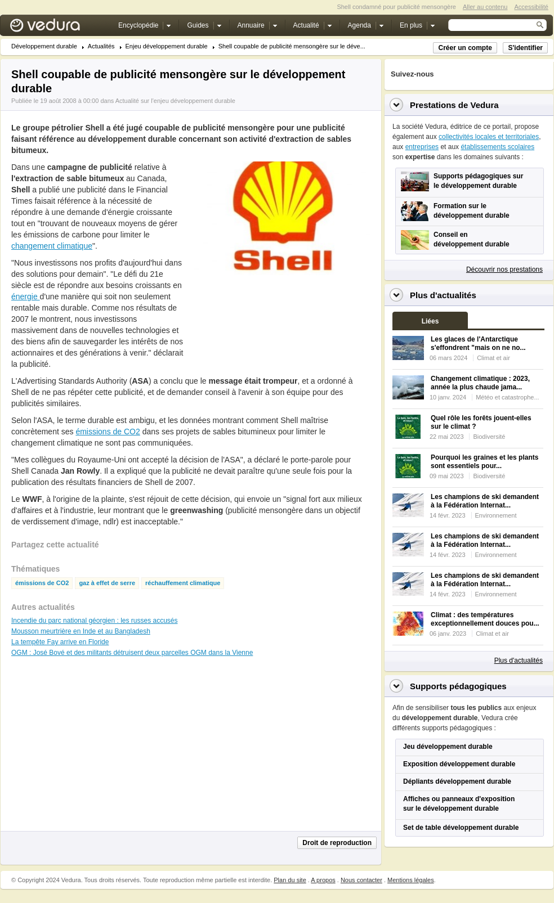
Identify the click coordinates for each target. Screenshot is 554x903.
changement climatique (51, 245)
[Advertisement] (230, 321)
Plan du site (290, 880)
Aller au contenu (485, 6)
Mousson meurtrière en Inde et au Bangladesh (80, 631)
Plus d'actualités (518, 660)
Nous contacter (361, 880)
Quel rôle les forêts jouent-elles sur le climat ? (481, 422)
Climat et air (493, 357)
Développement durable (44, 46)
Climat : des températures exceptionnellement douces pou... (485, 619)
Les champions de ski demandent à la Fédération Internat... (485, 501)
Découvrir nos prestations (504, 269)
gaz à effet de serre (107, 583)
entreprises (422, 147)
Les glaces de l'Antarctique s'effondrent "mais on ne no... (478, 343)
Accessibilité (531, 6)
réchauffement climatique (182, 583)
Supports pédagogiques (458, 686)
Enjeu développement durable (167, 46)
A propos (323, 880)
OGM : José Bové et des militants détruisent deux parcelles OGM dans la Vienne (132, 653)
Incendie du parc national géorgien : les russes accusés (94, 621)
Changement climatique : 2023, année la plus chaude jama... (480, 383)
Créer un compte (465, 48)
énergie (25, 296)
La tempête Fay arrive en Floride (60, 642)
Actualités (101, 46)
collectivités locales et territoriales (489, 137)
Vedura (58, 28)
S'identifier (525, 48)
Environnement (496, 515)
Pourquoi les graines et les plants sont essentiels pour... (484, 461)
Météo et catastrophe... (507, 397)
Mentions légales (410, 880)
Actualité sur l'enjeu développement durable (175, 100)
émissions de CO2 (107, 431)
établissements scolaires (497, 147)
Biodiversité (489, 436)
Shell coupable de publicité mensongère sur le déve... (291, 46)
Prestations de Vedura (454, 105)
